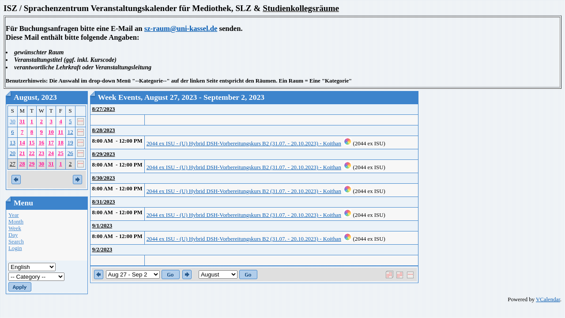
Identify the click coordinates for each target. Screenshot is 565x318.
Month (15, 222)
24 (51, 153)
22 (32, 153)
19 (70, 143)
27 (12, 164)
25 (61, 153)
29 (32, 164)
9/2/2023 (102, 249)
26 (70, 153)
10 (51, 132)
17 (51, 143)
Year (13, 215)
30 (12, 121)
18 (61, 143)
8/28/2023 (103, 130)
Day (13, 235)
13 (12, 143)
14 (22, 143)
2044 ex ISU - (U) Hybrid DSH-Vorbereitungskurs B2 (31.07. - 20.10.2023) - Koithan (244, 143)
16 (41, 143)
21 (22, 153)
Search (16, 241)
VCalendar (548, 299)
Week (14, 228)
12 (70, 132)
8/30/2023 (103, 178)
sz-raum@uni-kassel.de (181, 28)
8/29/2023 (103, 154)
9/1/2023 (102, 226)
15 (32, 143)
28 (22, 164)
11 (60, 132)
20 (12, 153)
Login (15, 248)
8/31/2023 (103, 202)
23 (41, 153)
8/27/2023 (103, 109)
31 (22, 121)
